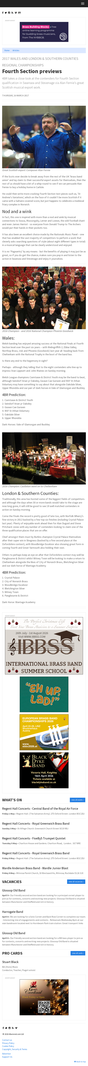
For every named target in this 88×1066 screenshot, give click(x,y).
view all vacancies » (76, 881)
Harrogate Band (12, 912)
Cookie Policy (8, 1046)
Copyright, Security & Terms (14, 1049)
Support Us (7, 1056)
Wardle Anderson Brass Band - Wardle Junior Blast (35, 868)
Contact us (7, 1040)
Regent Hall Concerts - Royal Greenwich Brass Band (36, 823)
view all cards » (78, 953)
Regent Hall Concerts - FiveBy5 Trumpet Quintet (34, 838)
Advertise (6, 1053)
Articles (16, 50)
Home (7, 50)
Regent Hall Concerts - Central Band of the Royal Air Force (40, 809)
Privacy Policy (8, 1043)
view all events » (77, 800)
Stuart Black (10, 962)
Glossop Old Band (13, 890)
